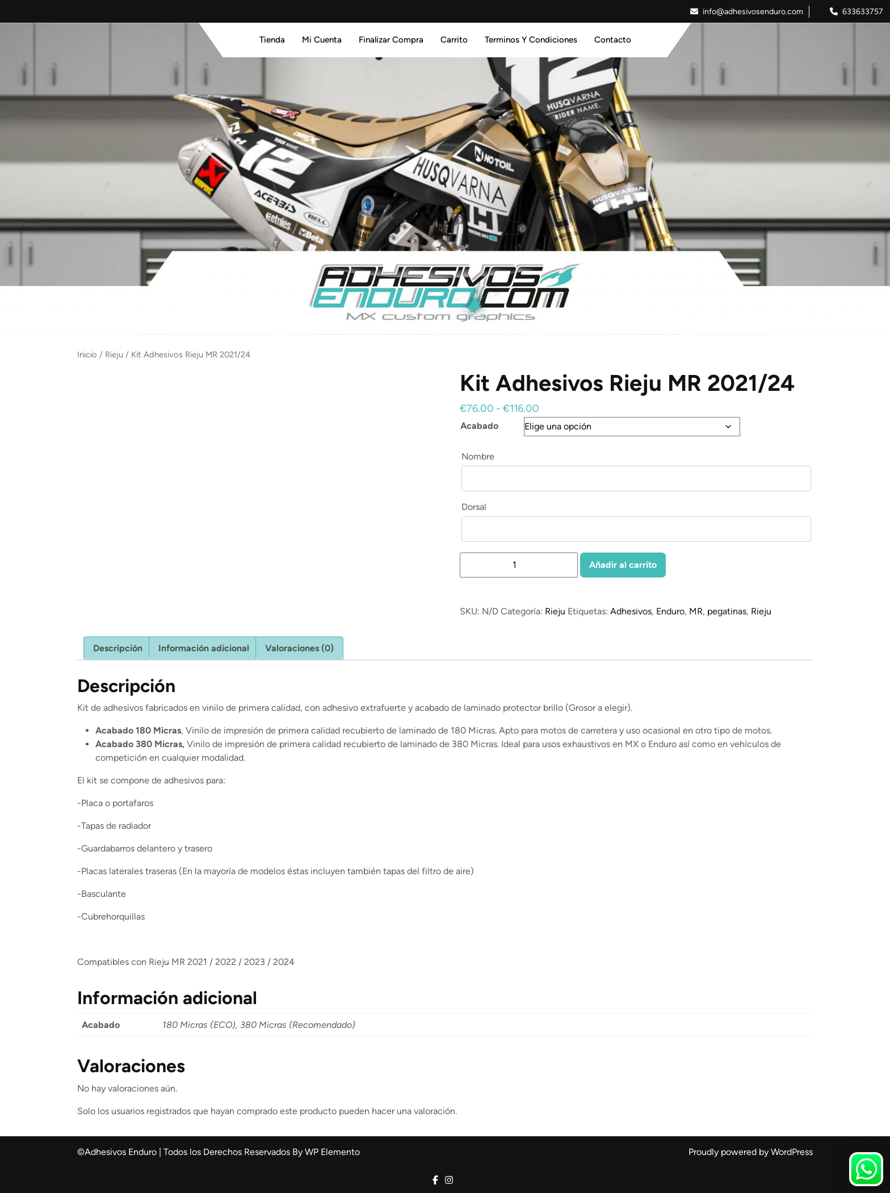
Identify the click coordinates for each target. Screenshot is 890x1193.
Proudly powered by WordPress (751, 1151)
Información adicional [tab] (203, 648)
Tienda (272, 40)
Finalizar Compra (391, 40)
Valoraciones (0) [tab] (299, 648)
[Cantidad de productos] (519, 565)
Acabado (479, 425)
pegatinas (726, 611)
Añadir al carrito (623, 564)
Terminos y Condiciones (531, 40)
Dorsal (475, 506)
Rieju (114, 354)
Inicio (87, 354)
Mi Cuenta (322, 40)
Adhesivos (631, 611)
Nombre (479, 456)
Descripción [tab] (117, 648)
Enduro (670, 611)
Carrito (454, 40)
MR (696, 611)
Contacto (612, 40)
